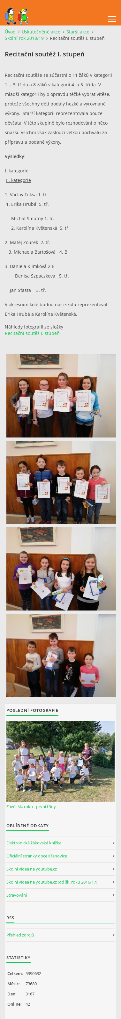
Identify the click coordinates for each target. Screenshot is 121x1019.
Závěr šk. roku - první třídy (31, 806)
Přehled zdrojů (20, 935)
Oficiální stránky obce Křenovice (36, 856)
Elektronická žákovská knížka (33, 843)
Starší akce (77, 32)
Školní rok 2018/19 (24, 38)
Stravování (16, 895)
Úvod (10, 32)
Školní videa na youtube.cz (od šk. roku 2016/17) (51, 882)
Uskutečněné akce (41, 32)
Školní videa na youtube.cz (31, 869)
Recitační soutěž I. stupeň (32, 333)
